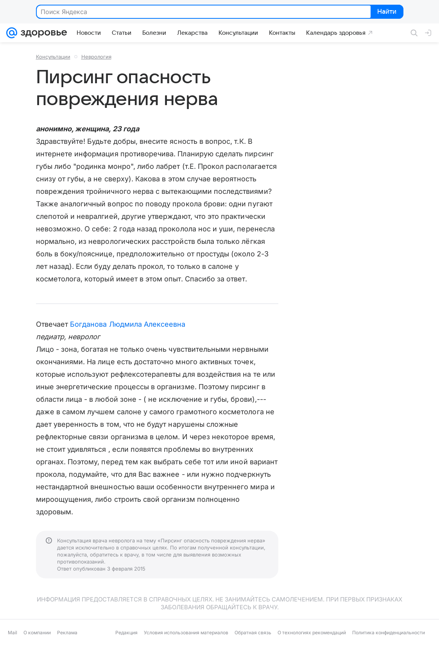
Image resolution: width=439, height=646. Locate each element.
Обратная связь (253, 632)
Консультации (53, 57)
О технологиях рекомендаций (312, 632)
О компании (37, 632)
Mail (12, 632)
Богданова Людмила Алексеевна (128, 324)
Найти (386, 12)
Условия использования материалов (186, 632)
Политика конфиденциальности (388, 632)
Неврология (96, 57)
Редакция (126, 632)
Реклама (67, 632)
